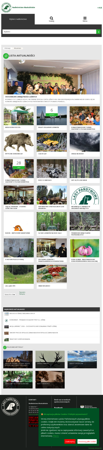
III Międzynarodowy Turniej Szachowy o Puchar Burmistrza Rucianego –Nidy (83, 129)
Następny (22, 294)
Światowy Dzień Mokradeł (20, 339)
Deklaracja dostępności (95, 448)
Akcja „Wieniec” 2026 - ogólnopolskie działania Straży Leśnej (33, 326)
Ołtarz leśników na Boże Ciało (50, 233)
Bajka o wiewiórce (43, 384)
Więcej (56, 436)
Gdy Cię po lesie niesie (79, 180)
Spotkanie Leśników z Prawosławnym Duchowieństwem (50, 260)
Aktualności (17, 48)
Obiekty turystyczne (76, 363)
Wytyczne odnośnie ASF (14, 154)
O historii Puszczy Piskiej (14, 259)
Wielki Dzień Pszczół (13, 127)
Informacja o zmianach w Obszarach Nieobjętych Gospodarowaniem (80, 208)
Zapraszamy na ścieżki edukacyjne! (17, 384)
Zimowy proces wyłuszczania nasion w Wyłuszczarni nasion (34, 333)
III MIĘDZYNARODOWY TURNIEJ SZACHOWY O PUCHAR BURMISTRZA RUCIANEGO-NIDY (17, 182)
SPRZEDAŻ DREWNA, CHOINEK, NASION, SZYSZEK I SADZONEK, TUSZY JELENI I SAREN (17, 365)
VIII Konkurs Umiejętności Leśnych (21, 97)
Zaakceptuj (70, 441)
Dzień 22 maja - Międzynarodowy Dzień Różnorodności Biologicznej (84, 260)
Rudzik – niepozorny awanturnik (17, 233)
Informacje (7, 48)
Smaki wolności (44, 286)
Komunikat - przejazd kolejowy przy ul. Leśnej (27, 320)
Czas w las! (42, 154)
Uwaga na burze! (77, 154)
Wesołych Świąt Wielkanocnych (22, 313)
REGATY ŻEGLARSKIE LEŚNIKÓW (48, 127)
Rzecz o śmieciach (45, 180)
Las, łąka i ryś (10, 286)
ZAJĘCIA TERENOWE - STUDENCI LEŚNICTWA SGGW (15, 207)
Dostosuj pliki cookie (87, 441)
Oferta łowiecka (42, 363)
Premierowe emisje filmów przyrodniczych (80, 234)
